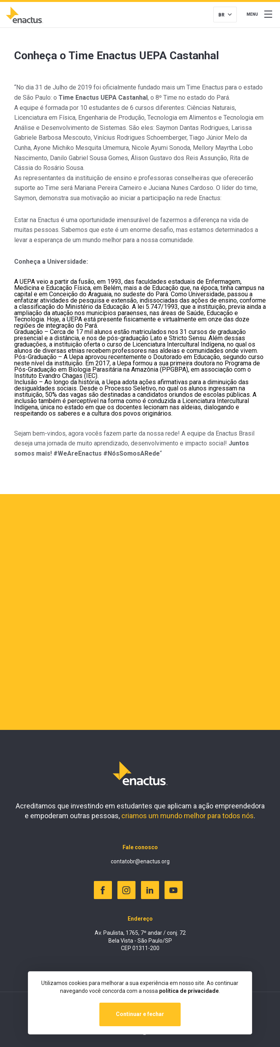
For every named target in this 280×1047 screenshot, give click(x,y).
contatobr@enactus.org (140, 861)
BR (221, 15)
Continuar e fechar (140, 1014)
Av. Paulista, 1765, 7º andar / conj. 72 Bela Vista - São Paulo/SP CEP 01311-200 (140, 940)
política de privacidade (189, 991)
